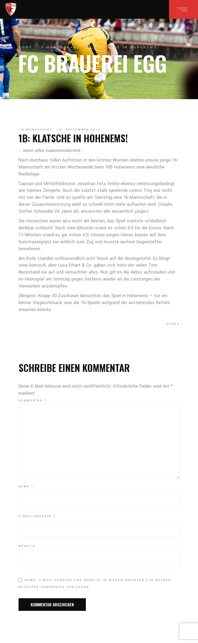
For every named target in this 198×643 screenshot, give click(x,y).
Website (27, 546)
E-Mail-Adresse (37, 516)
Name (26, 486)
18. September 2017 (79, 130)
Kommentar (33, 400)
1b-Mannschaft (59, 47)
